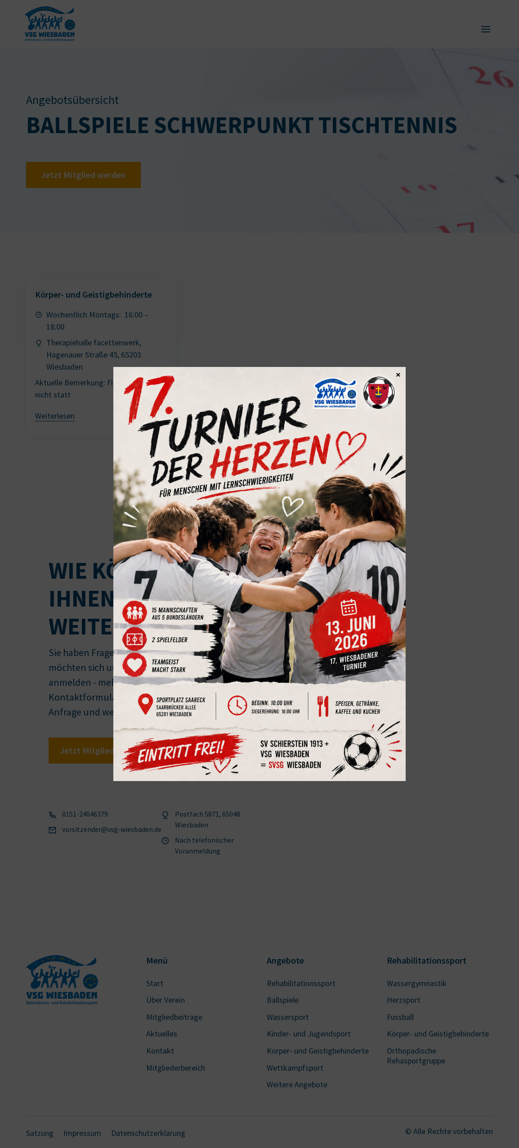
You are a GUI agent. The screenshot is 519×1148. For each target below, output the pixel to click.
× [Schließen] (398, 374)
